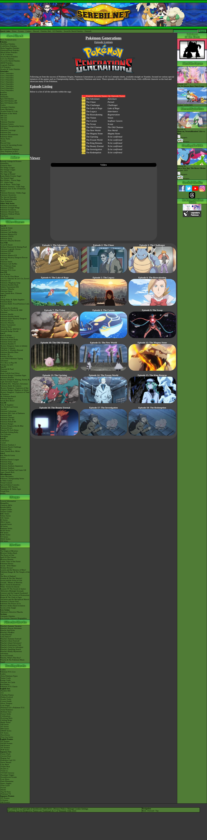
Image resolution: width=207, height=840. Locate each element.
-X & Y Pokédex (6, 54)
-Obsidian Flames (7, 695)
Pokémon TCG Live (8, 270)
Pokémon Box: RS (7, 420)
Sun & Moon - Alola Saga (10, 184)
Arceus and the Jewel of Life (11, 580)
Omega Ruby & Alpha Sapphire (12, 300)
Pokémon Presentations (9, 134)
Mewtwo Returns (6, 559)
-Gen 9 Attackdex (7, 90)
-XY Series (4, 726)
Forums (21, 31)
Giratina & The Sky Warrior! (11, 578)
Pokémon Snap (6, 462)
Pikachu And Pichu (7, 630)
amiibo (2, 493)
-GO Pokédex (5, 67)
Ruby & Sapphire (7, 405)
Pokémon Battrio (6, 398)
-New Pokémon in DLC (9, 151)
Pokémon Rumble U (8, 344)
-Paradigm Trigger (7, 775)
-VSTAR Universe (7, 773)
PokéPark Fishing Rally (9, 432)
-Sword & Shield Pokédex (10, 61)
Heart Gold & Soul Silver (10, 373)
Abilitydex (4, 97)
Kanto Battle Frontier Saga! (10, 176)
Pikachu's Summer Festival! (11, 639)
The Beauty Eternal (95, 146)
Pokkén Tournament (7, 325)
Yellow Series (5, 516)
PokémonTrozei (6, 428)
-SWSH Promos (6, 743)
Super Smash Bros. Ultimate (11, 293)
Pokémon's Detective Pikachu (11, 612)
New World (113, 130)
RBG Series (4, 514)
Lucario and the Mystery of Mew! (13, 570)
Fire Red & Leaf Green (9, 407)
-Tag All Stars (5, 792)
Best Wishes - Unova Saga (10, 180)
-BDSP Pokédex (6, 63)
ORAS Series (5, 539)
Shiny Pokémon (6, 201)
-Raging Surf (5, 758)
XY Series (4, 537)
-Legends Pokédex (7, 65)
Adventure (112, 99)
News (2, 40)
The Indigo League (7, 168)
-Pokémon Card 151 (8, 760)
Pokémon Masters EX (8, 234)
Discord (36, 31)
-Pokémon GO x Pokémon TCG (12, 708)
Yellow (3, 457)
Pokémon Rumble (7, 377)
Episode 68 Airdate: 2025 (192, 167)
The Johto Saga (6, 172)
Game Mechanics (7, 109)
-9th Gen (3, 116)
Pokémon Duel (6, 327)
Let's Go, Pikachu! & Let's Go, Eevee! (14, 278)
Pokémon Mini (6, 449)
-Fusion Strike (5, 714)
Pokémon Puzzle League (9, 460)
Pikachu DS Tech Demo (9, 430)
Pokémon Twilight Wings (10, 208)
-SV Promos (4, 741)
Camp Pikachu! (6, 634)
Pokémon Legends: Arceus (10, 249)
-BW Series (4, 729)
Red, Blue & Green (7, 455)
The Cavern (91, 121)
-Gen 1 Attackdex (7, 73)
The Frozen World (94, 140)
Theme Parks (5, 139)
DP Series (4, 526)
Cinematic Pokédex (7, 107)
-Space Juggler (5, 783)
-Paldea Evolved (6, 697)
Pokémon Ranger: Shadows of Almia (14, 390)
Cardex (3, 105)
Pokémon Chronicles (8, 195)
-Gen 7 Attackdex (7, 86)
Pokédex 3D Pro (6, 356)
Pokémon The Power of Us (10, 604)
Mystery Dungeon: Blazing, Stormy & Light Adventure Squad (14, 381)
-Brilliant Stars (5, 712)
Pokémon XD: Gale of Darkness (12, 413)
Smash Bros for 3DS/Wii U (10, 329)
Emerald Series (6, 524)
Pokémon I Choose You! (9, 601)
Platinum (3, 371)
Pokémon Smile (6, 262)
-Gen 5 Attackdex (7, 82)
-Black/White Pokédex (9, 52)
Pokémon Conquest (7, 348)
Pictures (183, 142)
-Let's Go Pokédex (7, 59)
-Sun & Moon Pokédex (9, 57)
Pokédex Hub (46, 31)
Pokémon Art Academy (9, 308)
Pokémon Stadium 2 (8, 445)
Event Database (6, 147)
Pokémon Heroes (6, 564)
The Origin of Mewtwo (9, 551)
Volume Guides (6, 512)
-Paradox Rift (5, 691)
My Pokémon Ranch (8, 396)
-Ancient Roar (5, 756)
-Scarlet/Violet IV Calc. (9, 111)
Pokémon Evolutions (8, 210)
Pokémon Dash (6, 415)
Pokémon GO (5, 230)
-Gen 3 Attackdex (7, 78)
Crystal (3, 443)
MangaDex (4, 503)
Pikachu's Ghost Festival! (10, 641)
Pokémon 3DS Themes (9, 487)
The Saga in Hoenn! (7, 174)
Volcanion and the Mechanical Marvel (14, 599)
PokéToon (4, 216)
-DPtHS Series (5, 731)
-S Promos (4, 800)
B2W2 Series (5, 535)
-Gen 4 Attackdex (7, 80)
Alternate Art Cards (7, 682)
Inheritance (113, 111)
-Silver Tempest (6, 703)
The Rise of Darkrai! (8, 576)
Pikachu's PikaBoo (7, 632)
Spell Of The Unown (8, 557)
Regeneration (114, 114)
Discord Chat (5, 143)
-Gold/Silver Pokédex (8, 46)
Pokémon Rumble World (9, 316)
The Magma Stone (94, 133)
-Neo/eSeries (5, 735)
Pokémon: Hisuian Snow (9, 212)
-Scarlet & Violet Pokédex (10, 69)
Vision (110, 118)
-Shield (3, 790)
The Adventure (93, 99)
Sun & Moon (5, 274)
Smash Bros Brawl (7, 401)
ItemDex (3, 92)
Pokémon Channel (7, 417)
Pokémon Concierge (8, 130)
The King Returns (94, 143)
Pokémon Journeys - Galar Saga (12, 186)
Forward (150, 811)
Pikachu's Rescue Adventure (11, 628)
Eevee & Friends (6, 656)
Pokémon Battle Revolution (10, 386)
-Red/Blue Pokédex (7, 44)
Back (144, 811)
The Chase (91, 102)
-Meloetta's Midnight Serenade (12, 591)
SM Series (4, 541)
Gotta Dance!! (5, 637)
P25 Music (4, 128)
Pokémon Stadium (7, 468)
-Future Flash (5, 754)
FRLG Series (5, 522)
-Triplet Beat (5, 766)
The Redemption (93, 152)
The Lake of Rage (94, 108)
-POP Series (4, 750)
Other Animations (7, 218)
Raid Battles (4, 684)
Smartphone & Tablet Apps (10, 489)
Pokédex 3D (4, 354)
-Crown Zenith (5, 701)
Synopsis (182, 174)
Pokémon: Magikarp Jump (10, 283)
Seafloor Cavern (115, 121)
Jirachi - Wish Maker (8, 566)
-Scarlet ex (4, 769)
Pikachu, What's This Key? (10, 658)
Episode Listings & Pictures (11, 161)
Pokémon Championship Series (12, 126)
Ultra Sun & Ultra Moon (9, 276)
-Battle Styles (5, 722)
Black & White (6, 335)
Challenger (113, 105)
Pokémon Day (5, 132)
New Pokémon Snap (8, 266)
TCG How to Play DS (8, 363)
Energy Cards (5, 680)
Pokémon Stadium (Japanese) (11, 466)
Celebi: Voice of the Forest (10, 561)
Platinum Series (6, 528)
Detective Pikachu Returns (10, 241)
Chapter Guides (6, 509)
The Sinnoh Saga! (7, 178)
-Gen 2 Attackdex (7, 76)
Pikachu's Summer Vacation (10, 626)
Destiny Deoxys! (6, 568)
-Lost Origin (5, 705)
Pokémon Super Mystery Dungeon (13, 318)
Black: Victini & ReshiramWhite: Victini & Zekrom (10, 586)
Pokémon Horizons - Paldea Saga (13, 193)
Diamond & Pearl (7, 369)
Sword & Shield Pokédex (73, 31)
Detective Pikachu (7, 289)
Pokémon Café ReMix (8, 232)
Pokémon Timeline (7, 122)
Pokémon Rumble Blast (9, 352)
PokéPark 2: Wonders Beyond (11, 350)
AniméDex (4, 163)
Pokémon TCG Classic (9, 686)
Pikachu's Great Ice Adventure (11, 647)
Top (157, 811)
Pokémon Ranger (6, 424)
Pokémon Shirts (6, 137)
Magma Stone (114, 133)
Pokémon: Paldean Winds (10, 214)
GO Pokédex (57, 31)
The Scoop (91, 124)
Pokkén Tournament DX (9, 287)
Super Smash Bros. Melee (10, 451)
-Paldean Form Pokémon (9, 153)
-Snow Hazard (5, 762)
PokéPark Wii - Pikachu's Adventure (14, 384)
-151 (2, 693)
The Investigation (94, 149)
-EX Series (4, 733)
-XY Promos (5, 748)
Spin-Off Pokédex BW (9, 103)
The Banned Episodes (8, 199)
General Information (8, 501)
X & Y (2, 297)
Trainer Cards (5, 678)
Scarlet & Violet (6, 228)
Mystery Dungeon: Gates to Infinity (13, 346)
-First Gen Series (6, 737)
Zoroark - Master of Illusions (11, 582)
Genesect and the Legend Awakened (14, 593)
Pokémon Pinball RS (8, 422)
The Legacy (91, 111)
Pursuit (111, 102)
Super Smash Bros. (7, 472)
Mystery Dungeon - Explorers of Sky (14, 388)
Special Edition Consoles (9, 485)
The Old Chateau (93, 127)
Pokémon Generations (8, 205)
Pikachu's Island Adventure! (11, 643)
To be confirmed (115, 137)
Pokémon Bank (6, 302)
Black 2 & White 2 (7, 337)
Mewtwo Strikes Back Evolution (12, 606)
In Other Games (6, 481)
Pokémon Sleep (6, 238)
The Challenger (93, 105)
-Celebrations (5, 716)
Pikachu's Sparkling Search (10, 649)
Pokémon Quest (6, 291)
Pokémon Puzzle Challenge (10, 447)
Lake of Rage (113, 108)
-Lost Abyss (4, 779)
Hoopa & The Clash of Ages (11, 597)
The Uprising (92, 137)
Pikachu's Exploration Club (10, 645)
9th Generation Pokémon (9, 149)
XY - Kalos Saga (6, 182)
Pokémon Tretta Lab (8, 342)
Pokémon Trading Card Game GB (13, 470)
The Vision (91, 118)
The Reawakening (94, 114)
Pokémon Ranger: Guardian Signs (13, 375)
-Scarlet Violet (5, 699)
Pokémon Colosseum (8, 411)
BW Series (4, 533)
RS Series (4, 520)
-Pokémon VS (5, 794)
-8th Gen (3, 118)
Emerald (3, 409)
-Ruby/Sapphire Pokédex (9, 48)
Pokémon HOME (7, 251)
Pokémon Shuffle (7, 314)
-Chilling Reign (6, 720)
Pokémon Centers (7, 124)
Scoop (110, 124)
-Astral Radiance (6, 710)
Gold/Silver (4, 441)
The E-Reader (5, 434)
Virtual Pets (4, 491)
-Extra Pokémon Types (9, 676)
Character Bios (6, 165)
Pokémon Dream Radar (9, 340)
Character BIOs (6, 505)
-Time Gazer (5, 785)
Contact (28, 31)
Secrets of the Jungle (8, 608)
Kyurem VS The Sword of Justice (13, 589)
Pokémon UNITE (7, 236)
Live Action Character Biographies (13, 618)
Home (14, 31)
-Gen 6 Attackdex (7, 84)
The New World (93, 130)
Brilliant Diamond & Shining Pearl (13, 247)
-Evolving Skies (6, 718)
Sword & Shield (6, 245)
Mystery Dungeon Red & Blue (12, 426)
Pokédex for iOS (6, 365)
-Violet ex (4, 771)
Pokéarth (88, 31)
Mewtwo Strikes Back (8, 553)
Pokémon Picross (6, 321)
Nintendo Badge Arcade (9, 331)
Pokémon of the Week (8, 113)
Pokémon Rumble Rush (9, 285)
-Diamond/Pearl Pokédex (9, 50)
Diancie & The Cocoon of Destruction (14, 595)
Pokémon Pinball (6, 464)
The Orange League (7, 170)
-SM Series (4, 724)
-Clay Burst (4, 764)
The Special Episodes (8, 197)
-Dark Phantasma (6, 781)
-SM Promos (5, 745)
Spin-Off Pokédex (7, 99)
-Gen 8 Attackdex (7, 88)
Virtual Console (6, 483)
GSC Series (4, 518)
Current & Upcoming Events (11, 145)
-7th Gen (3, 120)
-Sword (3, 788)
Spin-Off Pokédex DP (8, 101)
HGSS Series (5, 530)
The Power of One (7, 555)
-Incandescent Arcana (8, 777)
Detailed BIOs (5, 507)
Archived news (10, 40)
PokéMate (4, 436)
